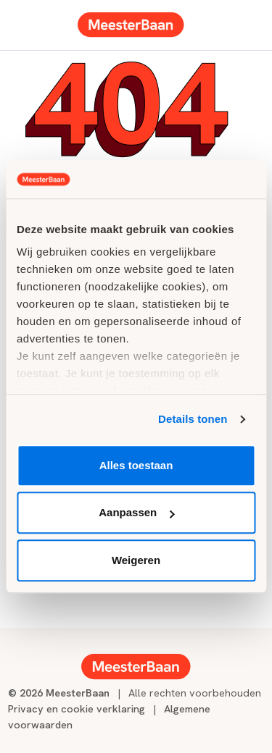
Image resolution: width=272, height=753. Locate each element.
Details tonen (192, 419)
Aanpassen (136, 512)
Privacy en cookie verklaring (76, 708)
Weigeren (136, 560)
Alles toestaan (136, 465)
